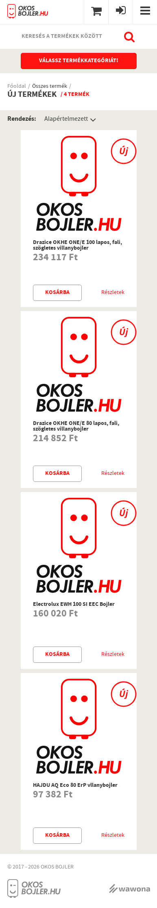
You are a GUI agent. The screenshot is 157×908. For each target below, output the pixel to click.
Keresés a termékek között (62, 36)
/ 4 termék (75, 94)
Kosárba (57, 292)
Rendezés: (21, 119)
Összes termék (49, 86)
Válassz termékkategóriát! (78, 61)
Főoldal (16, 86)
